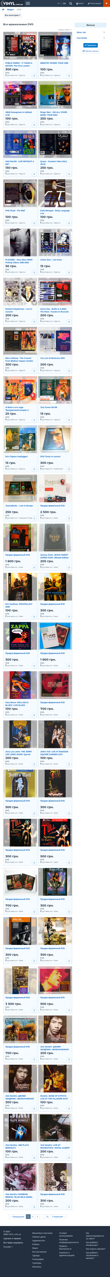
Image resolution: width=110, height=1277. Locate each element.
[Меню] (27, 3)
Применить (90, 45)
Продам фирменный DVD (52, 506)
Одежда (36, 1255)
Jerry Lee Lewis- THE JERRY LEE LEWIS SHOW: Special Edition (18, 754)
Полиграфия (38, 1259)
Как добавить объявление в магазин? (92, 1255)
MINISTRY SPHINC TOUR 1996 (54, 63)
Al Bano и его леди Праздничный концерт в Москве (17, 410)
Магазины (36, 1267)
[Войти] (80, 3)
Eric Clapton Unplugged (16, 456)
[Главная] (3, 9)
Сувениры (37, 1263)
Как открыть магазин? (96, 1249)
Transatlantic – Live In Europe (19, 506)
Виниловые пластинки (42, 1233)
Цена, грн (91, 32)
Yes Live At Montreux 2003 (52, 358)
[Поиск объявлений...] (70, 3)
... (42, 1216)
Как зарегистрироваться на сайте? (95, 1236)
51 (47, 1216)
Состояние (91, 38)
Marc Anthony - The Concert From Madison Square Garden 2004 (19, 361)
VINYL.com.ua (14, 1234)
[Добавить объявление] (106, 3)
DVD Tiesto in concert (50, 456)
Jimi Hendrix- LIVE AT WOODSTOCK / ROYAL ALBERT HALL (55, 1148)
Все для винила (39, 1252)
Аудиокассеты (38, 1240)
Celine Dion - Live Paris (51, 260)
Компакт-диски (39, 1237)
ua (64, 3)
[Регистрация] (94, 3)
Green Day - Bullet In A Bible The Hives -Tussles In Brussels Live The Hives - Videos (54, 312)
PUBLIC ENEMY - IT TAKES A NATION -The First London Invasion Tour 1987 (18, 66)
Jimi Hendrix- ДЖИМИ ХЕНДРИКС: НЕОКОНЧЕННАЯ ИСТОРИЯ (54, 1049)
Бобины (35, 1244)
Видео (35, 1248)
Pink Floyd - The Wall (15, 210)
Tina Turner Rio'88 (48, 407)
